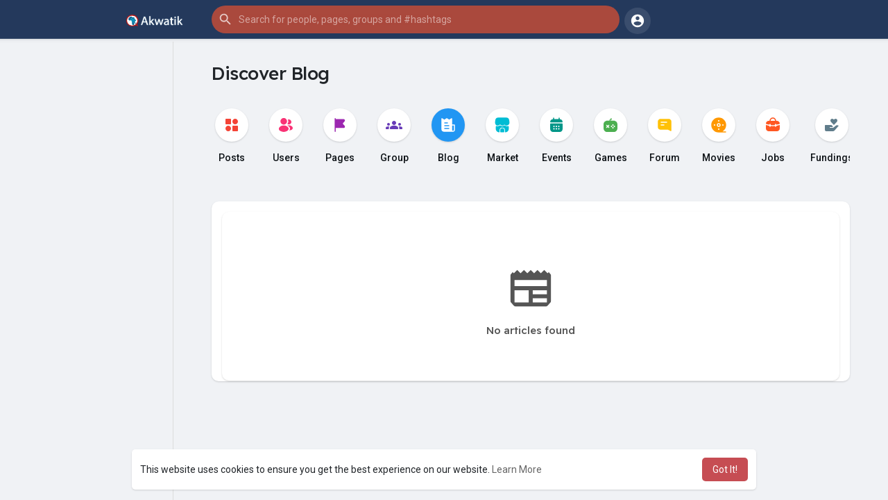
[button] (416, 19)
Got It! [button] (724, 469)
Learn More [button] (517, 469)
